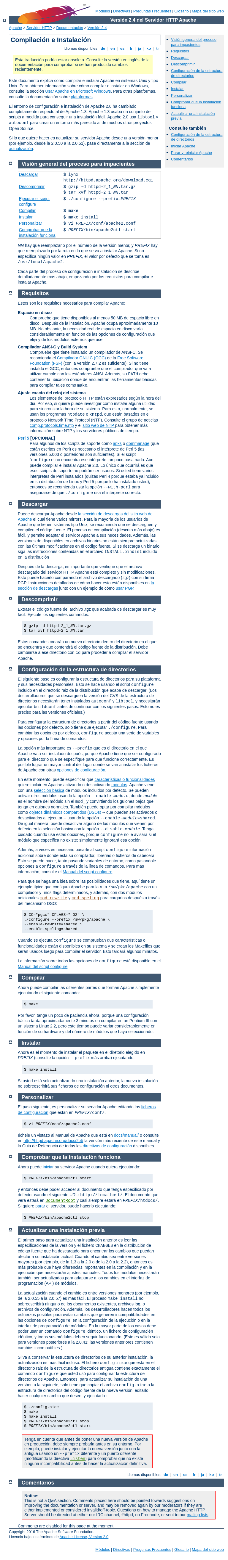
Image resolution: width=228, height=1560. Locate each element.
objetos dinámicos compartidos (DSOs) (65, 812)
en (112, 48)
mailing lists (197, 1514)
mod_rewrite (53, 898)
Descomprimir (183, 64)
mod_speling (85, 898)
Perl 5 (23, 438)
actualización (21, 148)
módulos (119, 784)
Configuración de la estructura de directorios (79, 670)
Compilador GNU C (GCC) (81, 358)
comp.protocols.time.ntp (52, 425)
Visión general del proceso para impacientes (193, 42)
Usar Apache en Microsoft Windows (78, 91)
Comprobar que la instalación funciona (71, 1157)
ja (139, 48)
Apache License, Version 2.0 (84, 1537)
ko (148, 48)
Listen (77, 1458)
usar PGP (124, 588)
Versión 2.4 (97, 27)
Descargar (180, 57)
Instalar (177, 88)
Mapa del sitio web (208, 11)
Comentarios (182, 159)
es (122, 48)
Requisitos (180, 51)
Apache (15, 27)
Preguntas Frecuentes (152, 11)
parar (40, 1206)
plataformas (82, 96)
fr (131, 48)
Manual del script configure (87, 871)
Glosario (181, 11)
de (102, 48)
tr (157, 48)
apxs (117, 443)
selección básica (49, 790)
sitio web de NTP (99, 425)
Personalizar (181, 95)
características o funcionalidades (124, 779)
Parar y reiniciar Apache (191, 152)
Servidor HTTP (39, 27)
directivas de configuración (107, 1146)
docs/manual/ (126, 1135)
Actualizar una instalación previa (63, 1230)
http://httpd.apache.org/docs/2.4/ (53, 1140)
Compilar (178, 82)
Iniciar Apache (183, 146)
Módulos (102, 11)
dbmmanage (137, 443)
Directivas (121, 11)
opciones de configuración (81, 770)
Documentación (69, 27)
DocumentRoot (60, 1200)
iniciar (48, 1167)
